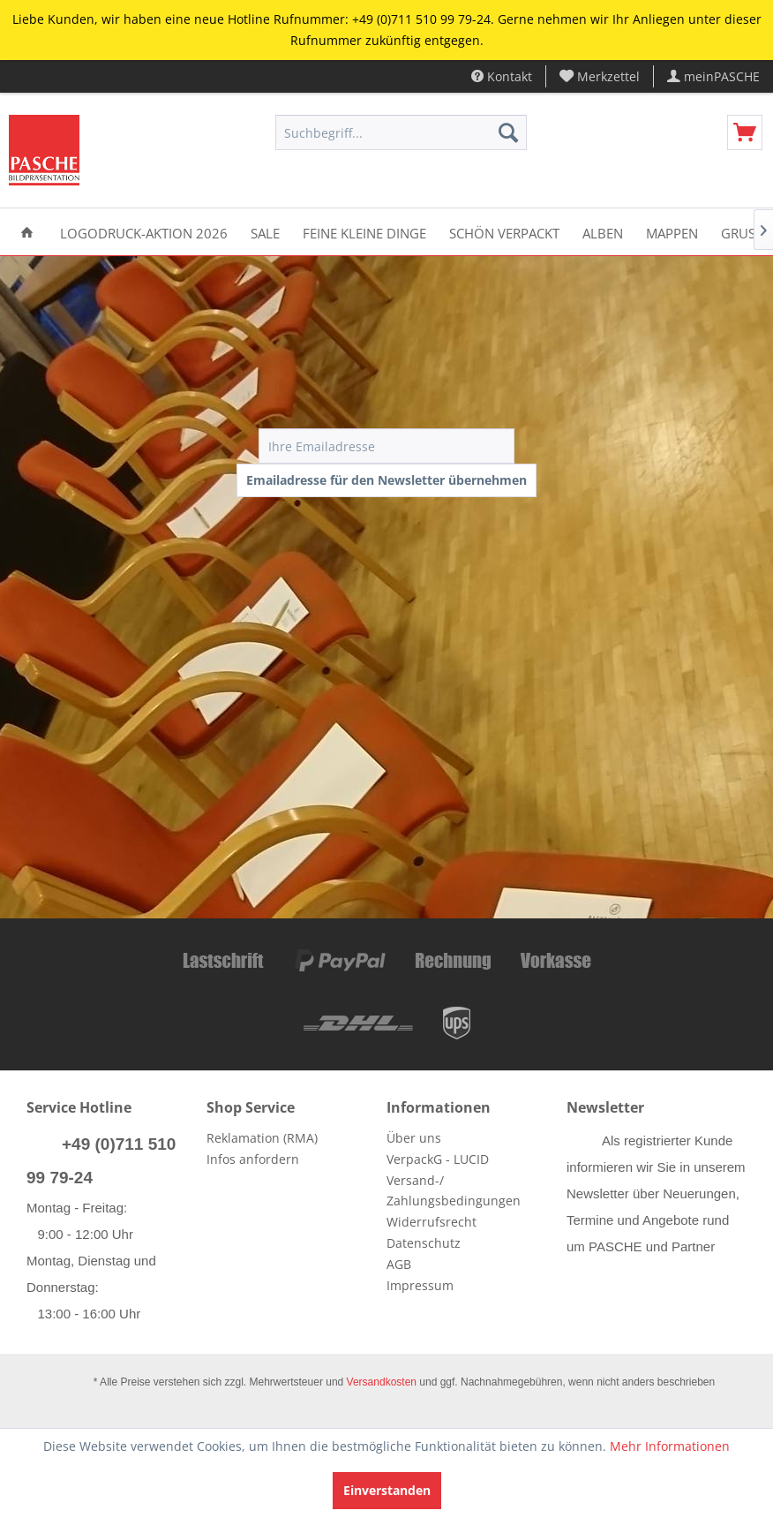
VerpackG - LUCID (437, 1159)
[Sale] (265, 231)
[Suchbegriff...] (401, 132)
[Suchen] (508, 132)
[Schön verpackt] (504, 231)
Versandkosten (382, 1382)
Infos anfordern (252, 1159)
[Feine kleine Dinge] (364, 231)
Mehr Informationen (670, 1446)
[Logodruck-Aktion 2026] (144, 231)
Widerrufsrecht (431, 1221)
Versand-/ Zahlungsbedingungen (453, 1191)
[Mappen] (671, 231)
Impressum (420, 1285)
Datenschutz (423, 1243)
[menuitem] (600, 76)
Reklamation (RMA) (262, 1137)
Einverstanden (387, 1490)
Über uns (413, 1137)
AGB (398, 1264)
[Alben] (602, 231)
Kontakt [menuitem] (501, 76)
